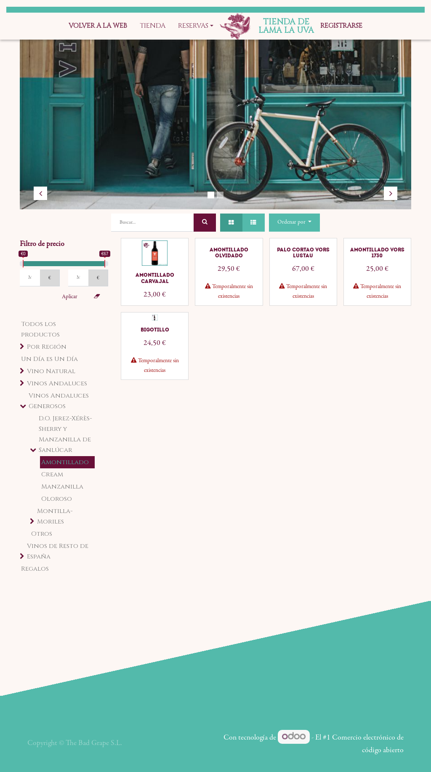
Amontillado (65, 462)
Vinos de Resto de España (57, 551)
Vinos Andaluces (57, 383)
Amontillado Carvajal (155, 278)
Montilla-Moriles (55, 516)
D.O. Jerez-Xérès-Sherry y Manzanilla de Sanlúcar (65, 434)
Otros (41, 533)
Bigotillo (155, 330)
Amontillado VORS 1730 (377, 253)
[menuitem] (97, 26)
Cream (52, 474)
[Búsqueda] (205, 223)
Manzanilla (62, 486)
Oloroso (56, 498)
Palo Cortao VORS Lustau (303, 253)
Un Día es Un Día (49, 359)
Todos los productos (40, 329)
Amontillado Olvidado (229, 253)
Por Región (47, 346)
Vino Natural (51, 371)
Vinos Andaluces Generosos (59, 401)
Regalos (35, 568)
